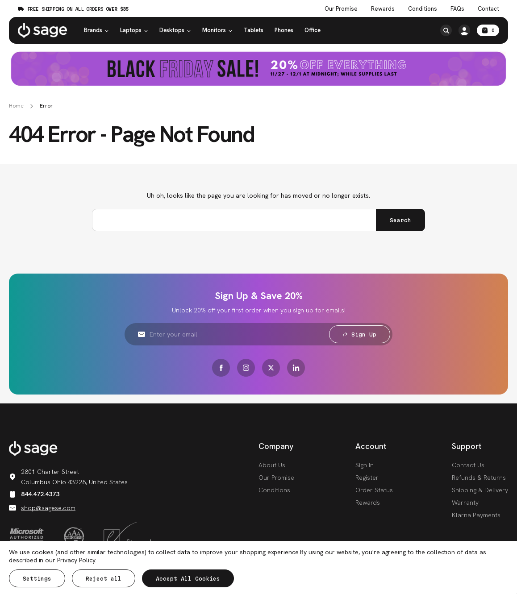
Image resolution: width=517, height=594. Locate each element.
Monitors (217, 30)
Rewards (383, 9)
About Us (271, 465)
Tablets (253, 30)
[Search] (446, 30)
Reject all (103, 579)
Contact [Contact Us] (488, 9)
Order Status (374, 490)
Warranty (465, 502)
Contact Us (468, 465)
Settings (37, 579)
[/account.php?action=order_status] (464, 30)
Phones (284, 30)
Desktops (175, 30)
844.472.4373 (34, 494)
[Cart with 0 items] (488, 30)
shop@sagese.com (42, 508)
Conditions (274, 490)
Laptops (134, 30)
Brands (96, 30)
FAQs (457, 9)
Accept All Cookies (188, 579)
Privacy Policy (76, 560)
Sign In (364, 465)
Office (312, 30)
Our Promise (276, 478)
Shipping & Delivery (480, 490)
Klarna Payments (476, 515)
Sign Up (359, 334)
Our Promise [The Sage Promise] (341, 9)
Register (367, 478)
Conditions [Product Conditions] (422, 9)
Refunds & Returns (479, 478)
